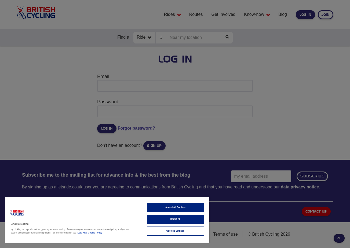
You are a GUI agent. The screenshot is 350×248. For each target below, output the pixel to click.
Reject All (175, 219)
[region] (107, 220)
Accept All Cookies (175, 207)
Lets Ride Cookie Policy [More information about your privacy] (90, 233)
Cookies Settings (175, 231)
